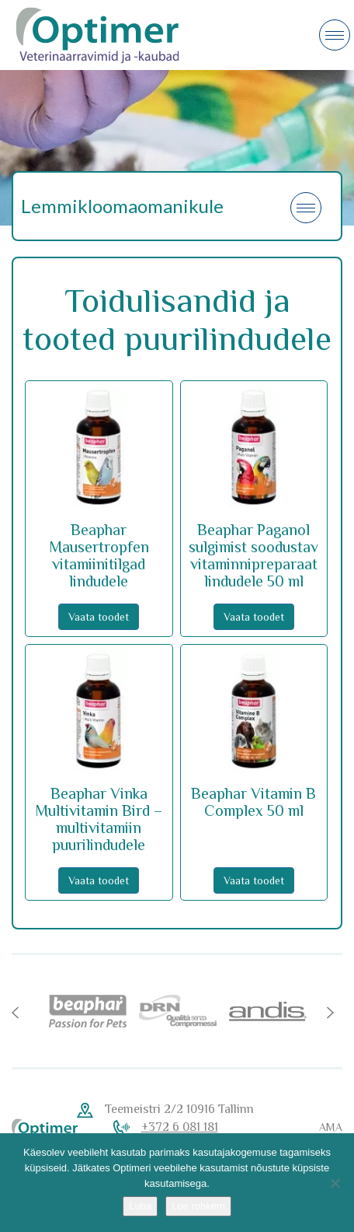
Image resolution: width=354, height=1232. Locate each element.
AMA (330, 1127)
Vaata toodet (98, 617)
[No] (334, 1183)
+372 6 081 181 (179, 1127)
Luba (140, 1206)
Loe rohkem (198, 1206)
